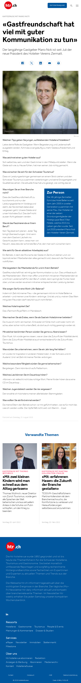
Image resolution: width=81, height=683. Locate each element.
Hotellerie (11, 627)
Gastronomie (25, 627)
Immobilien (35, 642)
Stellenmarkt (49, 642)
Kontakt (10, 666)
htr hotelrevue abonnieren (19, 658)
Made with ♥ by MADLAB (60, 680)
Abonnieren (36, 662)
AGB (50, 675)
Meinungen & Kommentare (19, 631)
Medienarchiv (51, 662)
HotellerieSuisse (24, 666)
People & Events (55, 627)
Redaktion (40, 658)
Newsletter (21, 642)
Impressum (30, 675)
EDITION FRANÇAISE (57, 5)
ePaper (9, 642)
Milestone (11, 646)
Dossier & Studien (45, 631)
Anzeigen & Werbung (16, 662)
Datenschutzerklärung (70, 675)
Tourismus (39, 627)
